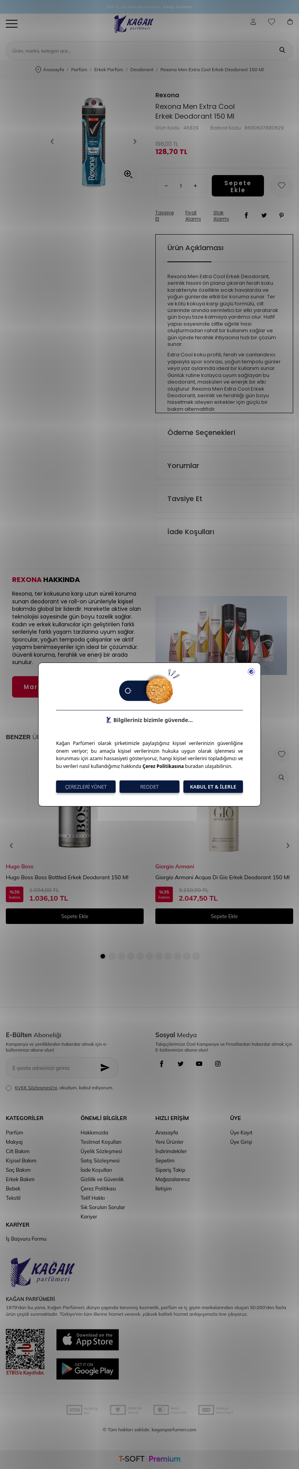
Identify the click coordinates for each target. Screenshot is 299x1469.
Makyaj (14, 1142)
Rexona (167, 95)
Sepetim (164, 1160)
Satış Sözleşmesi (100, 1160)
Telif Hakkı (93, 1198)
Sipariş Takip (170, 1170)
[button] (54, 141)
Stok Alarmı (221, 216)
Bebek (13, 1188)
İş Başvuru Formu (26, 1239)
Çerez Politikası (98, 1188)
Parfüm (79, 69)
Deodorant (141, 69)
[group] (93, 141)
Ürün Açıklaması (195, 247)
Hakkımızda (94, 1132)
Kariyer (89, 1216)
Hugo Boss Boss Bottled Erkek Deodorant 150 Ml (67, 877)
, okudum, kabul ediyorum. (59, 1088)
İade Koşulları (190, 531)
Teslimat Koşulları (101, 1142)
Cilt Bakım (18, 1151)
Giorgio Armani (174, 866)
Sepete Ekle (238, 185)
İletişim (163, 1188)
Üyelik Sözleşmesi (101, 1151)
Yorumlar (183, 465)
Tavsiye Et (164, 216)
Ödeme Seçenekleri (201, 432)
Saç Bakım (18, 1170)
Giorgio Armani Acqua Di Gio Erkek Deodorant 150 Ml (222, 877)
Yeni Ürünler (169, 1142)
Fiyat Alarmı (193, 216)
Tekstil (13, 1198)
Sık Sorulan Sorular (103, 1207)
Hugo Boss (19, 866)
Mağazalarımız (172, 1179)
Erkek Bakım (20, 1179)
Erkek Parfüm (108, 69)
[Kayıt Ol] (107, 1068)
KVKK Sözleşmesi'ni (36, 1087)
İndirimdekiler (171, 1151)
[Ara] (282, 50)
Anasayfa (49, 70)
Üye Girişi (241, 1142)
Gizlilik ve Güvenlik (102, 1179)
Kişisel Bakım (21, 1160)
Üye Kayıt (241, 1132)
